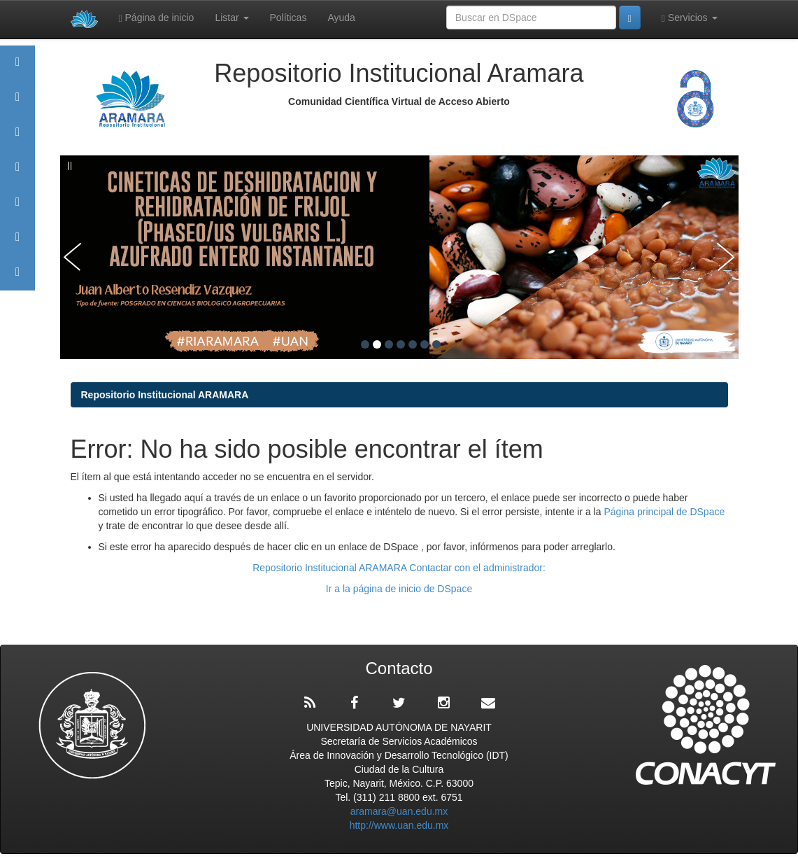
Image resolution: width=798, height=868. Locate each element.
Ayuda (341, 17)
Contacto (17, 278)
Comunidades (17, 138)
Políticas (288, 17)
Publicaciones (17, 173)
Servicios (690, 18)
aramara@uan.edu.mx (399, 811)
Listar (231, 17)
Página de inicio (156, 18)
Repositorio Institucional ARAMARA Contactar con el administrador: (399, 567)
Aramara (17, 103)
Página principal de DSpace (664, 511)
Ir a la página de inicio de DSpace (399, 588)
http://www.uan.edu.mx (399, 825)
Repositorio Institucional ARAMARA (165, 394)
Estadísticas (17, 243)
